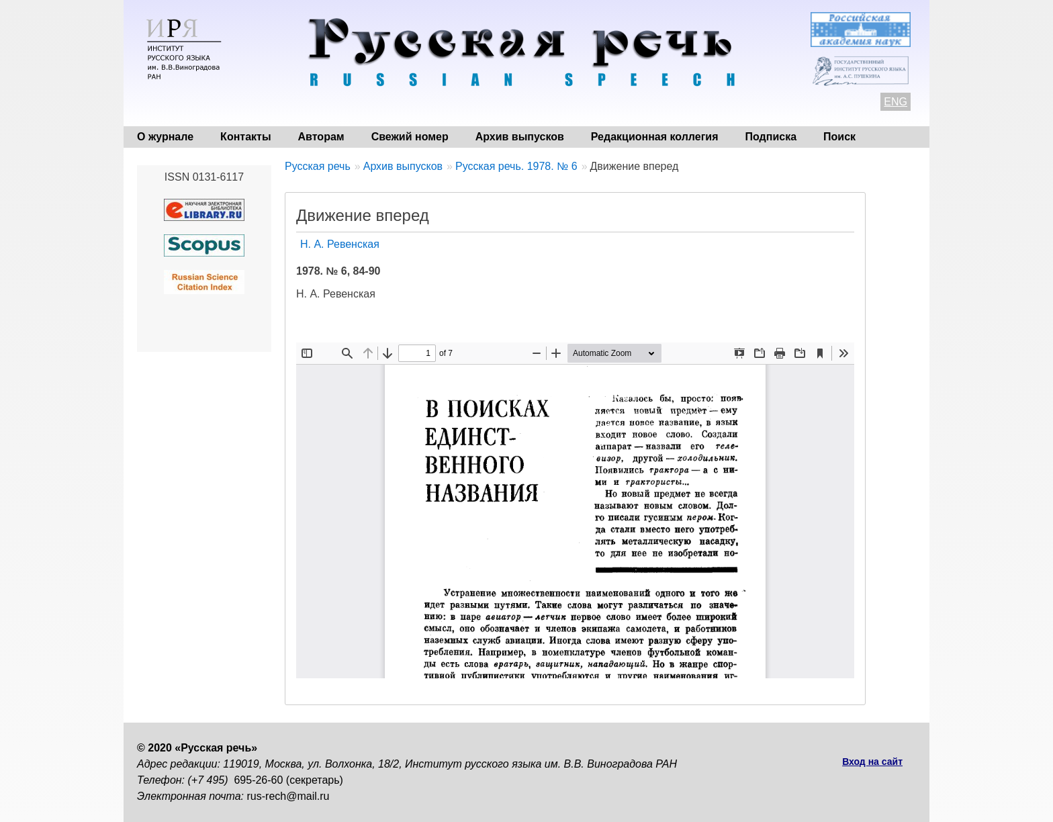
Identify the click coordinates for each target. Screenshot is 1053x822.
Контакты (245, 136)
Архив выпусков (519, 136)
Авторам (321, 136)
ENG (895, 101)
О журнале (165, 136)
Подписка (771, 136)
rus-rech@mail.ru (288, 796)
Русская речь (318, 166)
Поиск (839, 136)
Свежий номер (410, 136)
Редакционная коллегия (655, 136)
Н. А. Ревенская (339, 244)
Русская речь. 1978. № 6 (516, 166)
